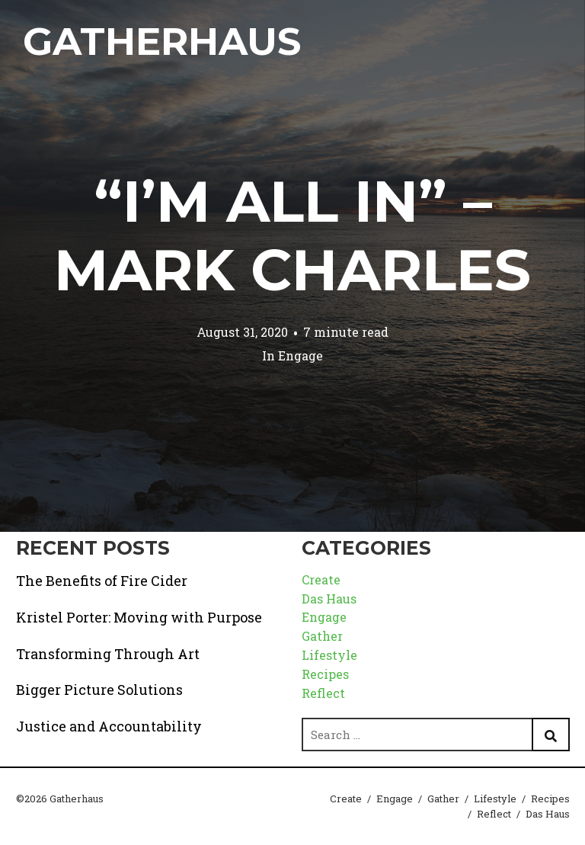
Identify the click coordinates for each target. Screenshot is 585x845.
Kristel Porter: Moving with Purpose (139, 617)
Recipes (325, 674)
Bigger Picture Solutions (99, 689)
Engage (300, 355)
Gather (322, 636)
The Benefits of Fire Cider (101, 580)
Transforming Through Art (108, 654)
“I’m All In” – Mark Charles (292, 235)
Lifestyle (329, 655)
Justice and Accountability (109, 726)
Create (321, 579)
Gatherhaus (162, 41)
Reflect (323, 693)
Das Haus (329, 599)
